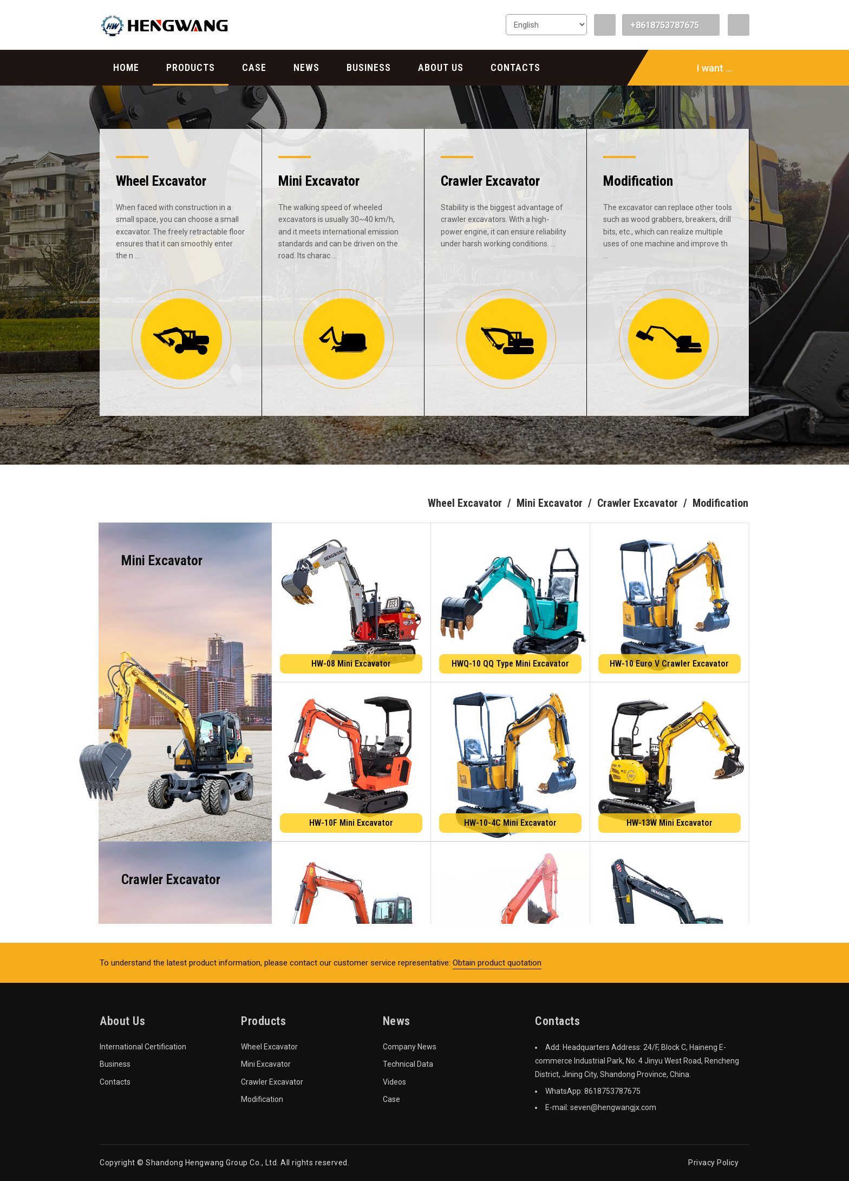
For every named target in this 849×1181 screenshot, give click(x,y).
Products (190, 67)
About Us (440, 67)
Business (369, 67)
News (306, 67)
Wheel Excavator (269, 1046)
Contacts (515, 67)
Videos (394, 1082)
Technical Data (408, 1064)
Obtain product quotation (497, 963)
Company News (409, 1046)
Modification (262, 1099)
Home (126, 67)
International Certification (143, 1046)
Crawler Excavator (272, 1082)
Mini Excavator (266, 1064)
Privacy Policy (713, 1162)
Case (254, 67)
